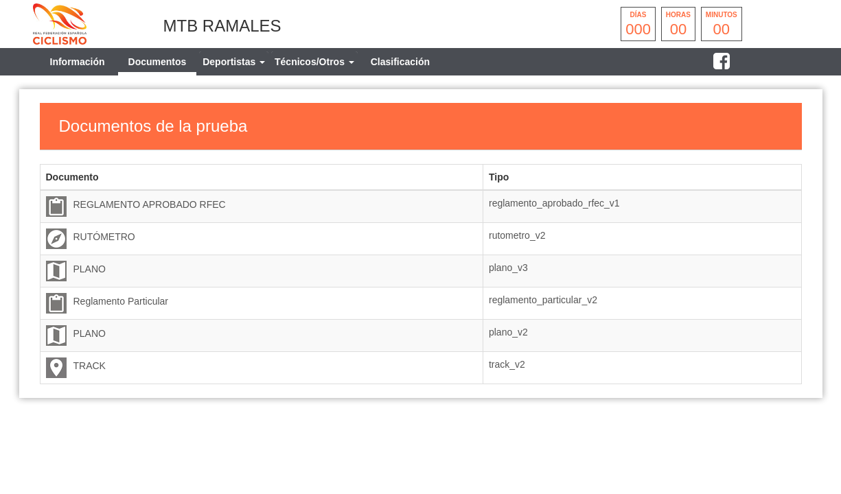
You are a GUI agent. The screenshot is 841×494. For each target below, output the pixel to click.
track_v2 (507, 364)
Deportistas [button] (234, 61)
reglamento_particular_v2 (543, 299)
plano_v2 (508, 332)
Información (77, 61)
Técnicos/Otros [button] (314, 61)
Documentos (157, 61)
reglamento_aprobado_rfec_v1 (554, 203)
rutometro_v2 (517, 235)
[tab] (233, 61)
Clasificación (400, 61)
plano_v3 (508, 267)
